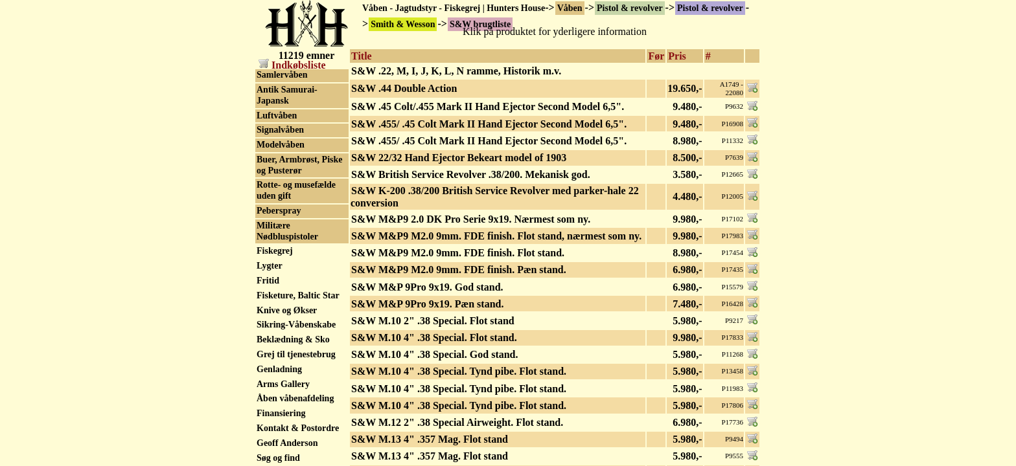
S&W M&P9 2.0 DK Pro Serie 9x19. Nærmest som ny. (470, 219)
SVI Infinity (280, 293)
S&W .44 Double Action (404, 88)
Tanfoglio (275, 308)
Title (361, 55)
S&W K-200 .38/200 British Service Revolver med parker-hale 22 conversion (495, 196)
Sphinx (270, 175)
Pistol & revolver (630, 8)
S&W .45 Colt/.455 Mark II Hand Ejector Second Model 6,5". (487, 106)
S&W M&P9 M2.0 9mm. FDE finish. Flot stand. (457, 252)
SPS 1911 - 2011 (287, 204)
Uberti (269, 436)
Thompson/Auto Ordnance (288, 372)
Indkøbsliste (292, 65)
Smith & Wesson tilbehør (289, 154)
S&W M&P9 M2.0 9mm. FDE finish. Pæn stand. (458, 269)
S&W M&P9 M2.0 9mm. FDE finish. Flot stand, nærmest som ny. (496, 235)
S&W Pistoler (283, 90)
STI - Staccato (284, 264)
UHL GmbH (281, 451)
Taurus (270, 322)
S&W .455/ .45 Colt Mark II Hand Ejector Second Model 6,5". (489, 123)
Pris (677, 55)
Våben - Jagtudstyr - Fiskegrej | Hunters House (453, 8)
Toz (263, 407)
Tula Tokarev (282, 422)
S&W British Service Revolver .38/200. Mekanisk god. (470, 174)
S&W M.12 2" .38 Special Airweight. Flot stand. (457, 422)
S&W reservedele (290, 105)
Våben (570, 8)
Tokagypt (275, 392)
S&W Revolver (286, 120)
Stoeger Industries (292, 278)
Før (656, 55)
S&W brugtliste (287, 75)
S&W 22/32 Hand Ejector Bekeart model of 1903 (458, 157)
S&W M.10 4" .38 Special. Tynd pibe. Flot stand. (458, 371)
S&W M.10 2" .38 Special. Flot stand (432, 320)
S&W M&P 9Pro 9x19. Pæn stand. (427, 303)
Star (265, 234)
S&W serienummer (294, 134)
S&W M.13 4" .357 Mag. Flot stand (429, 439)
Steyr (267, 249)
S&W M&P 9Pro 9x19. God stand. (427, 287)
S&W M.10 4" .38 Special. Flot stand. (434, 337)
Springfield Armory (295, 190)
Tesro (267, 352)
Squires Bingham (290, 219)
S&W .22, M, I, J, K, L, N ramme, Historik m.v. (456, 70)
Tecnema (274, 337)
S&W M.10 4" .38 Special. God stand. (434, 354)
